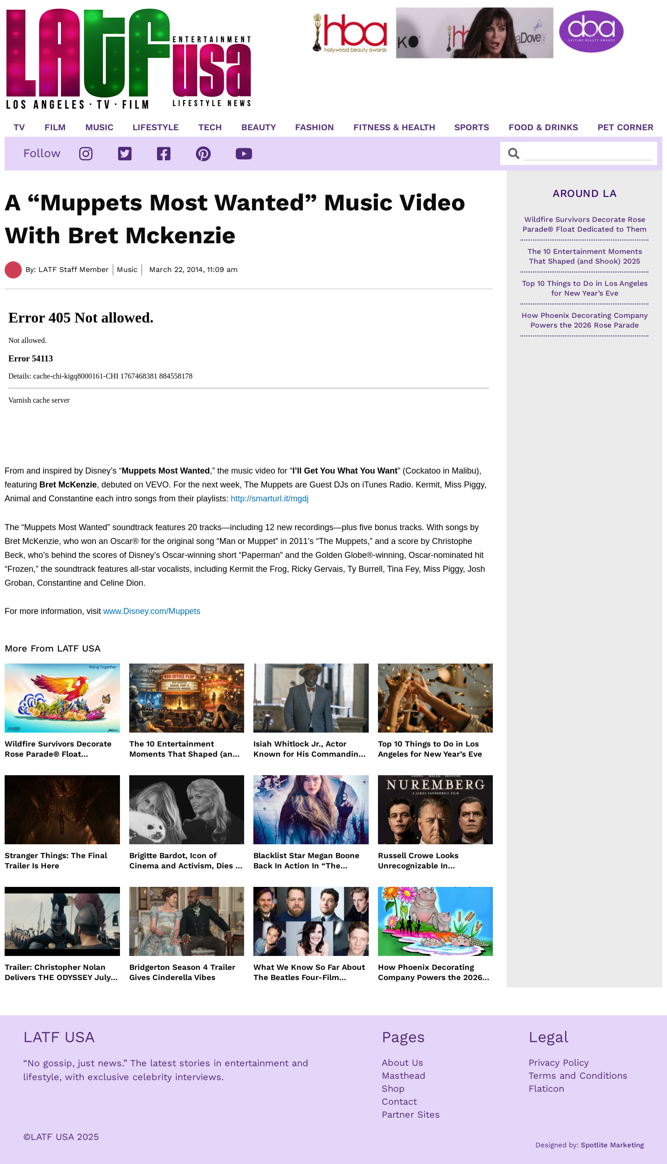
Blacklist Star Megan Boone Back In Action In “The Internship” (306, 861)
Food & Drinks (543, 127)
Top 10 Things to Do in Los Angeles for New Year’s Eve (430, 749)
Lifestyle (155, 127)
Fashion (314, 127)
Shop (393, 1088)
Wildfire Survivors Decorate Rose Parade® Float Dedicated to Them (58, 749)
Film (55, 127)
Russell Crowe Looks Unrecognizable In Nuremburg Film (418, 861)
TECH (210, 127)
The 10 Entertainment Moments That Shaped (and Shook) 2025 (183, 749)
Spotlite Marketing (612, 1145)
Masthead (404, 1075)
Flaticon (546, 1088)
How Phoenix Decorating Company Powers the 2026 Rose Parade (430, 972)
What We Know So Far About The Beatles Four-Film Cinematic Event (309, 972)
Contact (399, 1101)
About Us (402, 1062)
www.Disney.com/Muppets (152, 611)
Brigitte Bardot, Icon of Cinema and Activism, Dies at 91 (186, 861)
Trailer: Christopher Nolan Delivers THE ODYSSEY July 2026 (58, 972)
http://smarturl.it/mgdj (269, 498)
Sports (471, 127)
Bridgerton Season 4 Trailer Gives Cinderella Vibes (182, 972)
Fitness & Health (394, 127)
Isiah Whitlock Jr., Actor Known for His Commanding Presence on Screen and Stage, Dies (308, 749)
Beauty (258, 127)
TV (19, 127)
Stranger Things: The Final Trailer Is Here (56, 860)
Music (99, 127)
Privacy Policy (559, 1062)
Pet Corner (626, 127)
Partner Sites (411, 1114)
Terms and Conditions (578, 1075)
